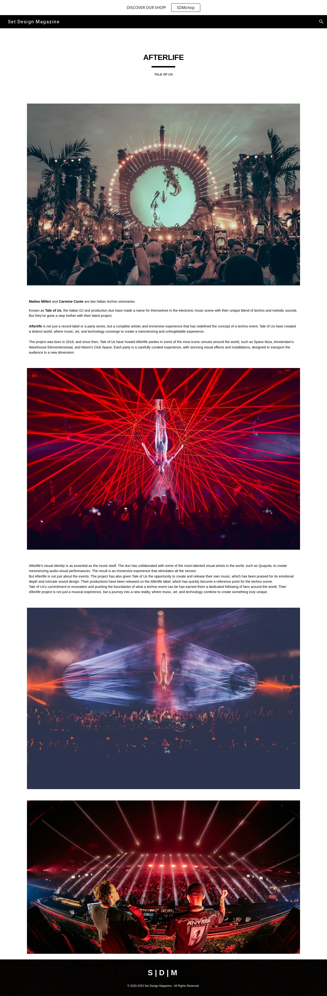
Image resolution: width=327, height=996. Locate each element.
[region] (163, 7)
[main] (163, 63)
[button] (321, 21)
